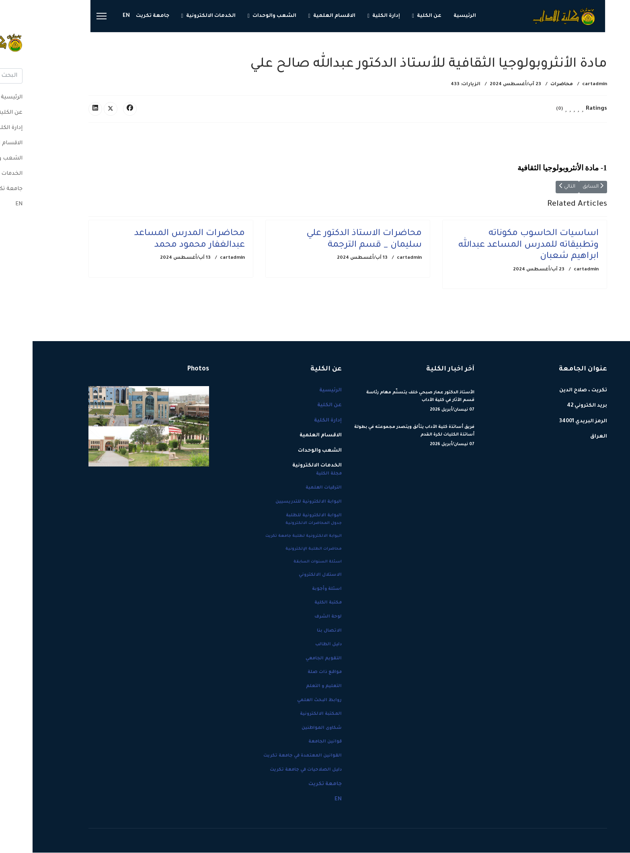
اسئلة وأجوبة (294, 589)
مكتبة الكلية (295, 603)
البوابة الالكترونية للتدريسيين (276, 502)
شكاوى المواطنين (289, 728)
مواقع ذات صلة (292, 672)
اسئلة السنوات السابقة (285, 562)
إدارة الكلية (353, 16)
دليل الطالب (296, 644)
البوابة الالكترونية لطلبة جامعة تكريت (271, 536)
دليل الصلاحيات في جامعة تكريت (273, 770)
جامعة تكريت (120, 16)
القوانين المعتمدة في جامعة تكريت (270, 756)
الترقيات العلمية (291, 488)
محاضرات (529, 84)
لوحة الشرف (295, 617)
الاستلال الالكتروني (287, 575)
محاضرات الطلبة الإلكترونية (281, 549)
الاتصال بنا (296, 631)
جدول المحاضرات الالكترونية (281, 524)
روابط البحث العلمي (287, 700)
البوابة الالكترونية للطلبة (281, 515)
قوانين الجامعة (292, 742)
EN (93, 16)
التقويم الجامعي (291, 659)
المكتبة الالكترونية (288, 714)
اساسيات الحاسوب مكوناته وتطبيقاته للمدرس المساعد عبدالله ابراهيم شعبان (496, 245)
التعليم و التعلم (291, 686)
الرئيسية (432, 16)
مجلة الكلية (296, 474)
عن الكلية (396, 16)
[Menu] (69, 16)
